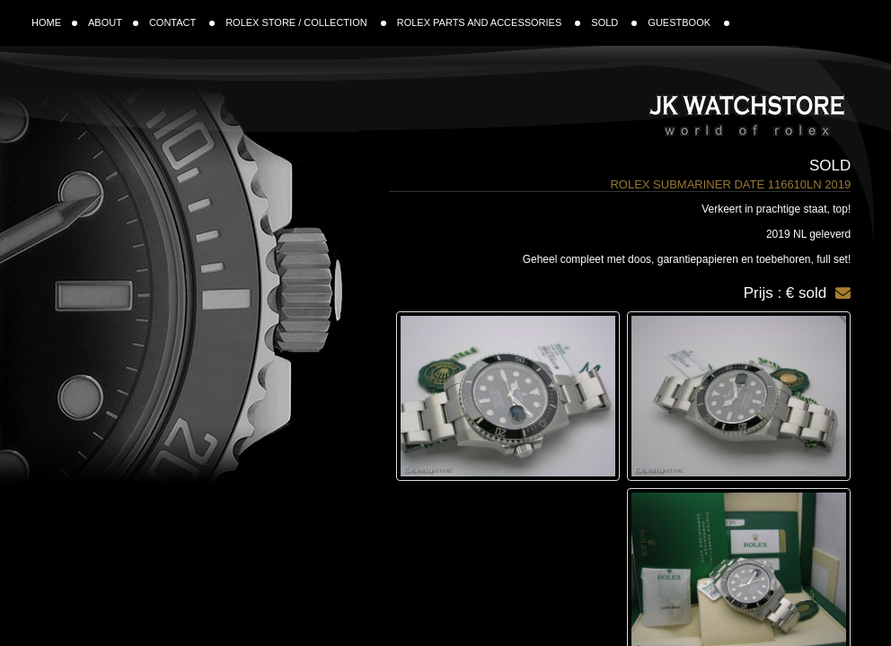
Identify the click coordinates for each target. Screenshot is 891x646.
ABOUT (113, 22)
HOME (54, 22)
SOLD (614, 22)
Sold (830, 165)
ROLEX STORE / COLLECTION (305, 22)
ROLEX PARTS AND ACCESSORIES (489, 22)
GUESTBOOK (688, 22)
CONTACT (182, 22)
